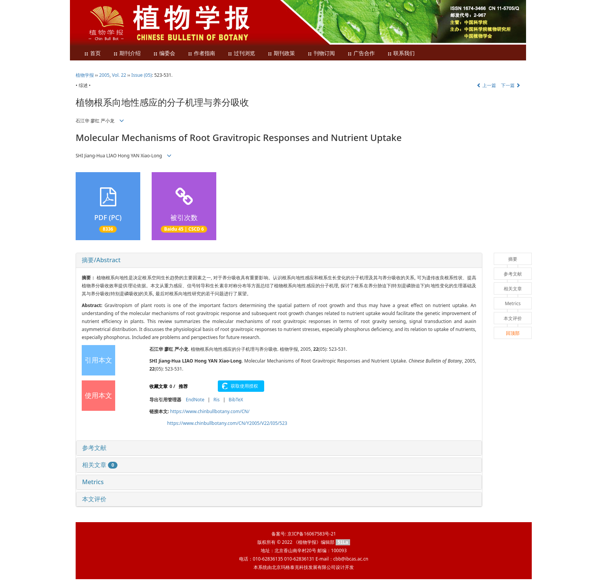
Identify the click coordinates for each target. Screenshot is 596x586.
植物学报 (85, 75)
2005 (104, 75)
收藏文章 (158, 386)
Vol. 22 (119, 75)
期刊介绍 (127, 53)
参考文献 (94, 447)
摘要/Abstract (101, 260)
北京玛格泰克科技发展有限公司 (304, 567)
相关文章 (99, 465)
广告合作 (361, 53)
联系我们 (401, 53)
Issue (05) (142, 75)
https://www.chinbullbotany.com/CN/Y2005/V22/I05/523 (227, 423)
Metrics (93, 482)
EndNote (195, 399)
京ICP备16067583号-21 (311, 534)
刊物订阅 (321, 53)
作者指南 (201, 53)
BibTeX (236, 399)
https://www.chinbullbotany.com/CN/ (210, 411)
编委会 (164, 53)
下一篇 (510, 85)
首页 (92, 53)
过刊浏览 (241, 53)
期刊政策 (281, 53)
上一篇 (486, 85)
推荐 (183, 386)
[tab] (279, 260)
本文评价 (94, 499)
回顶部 (513, 333)
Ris (216, 399)
